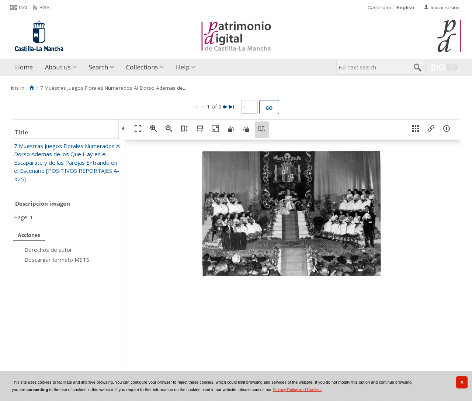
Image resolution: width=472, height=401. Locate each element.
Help (183, 67)
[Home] (31, 87)
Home (24, 67)
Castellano (379, 7)
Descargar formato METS (56, 259)
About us (58, 67)
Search (98, 67)
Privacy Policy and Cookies (297, 389)
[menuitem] (25, 67)
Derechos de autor (48, 249)
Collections (142, 67)
